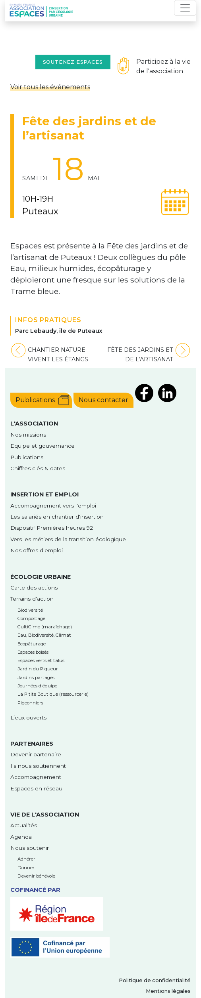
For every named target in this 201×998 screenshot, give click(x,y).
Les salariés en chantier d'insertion (57, 516)
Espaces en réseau (36, 788)
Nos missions (28, 434)
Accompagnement (35, 777)
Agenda (21, 837)
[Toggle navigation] (185, 8)
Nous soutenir (29, 848)
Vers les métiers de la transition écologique (68, 539)
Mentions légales (168, 991)
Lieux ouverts (28, 717)
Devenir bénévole (36, 876)
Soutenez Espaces (73, 62)
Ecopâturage (31, 644)
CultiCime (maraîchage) (44, 627)
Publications (35, 400)
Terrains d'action (32, 598)
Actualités (23, 825)
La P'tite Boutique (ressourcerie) (53, 694)
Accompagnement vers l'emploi (53, 505)
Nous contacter (103, 400)
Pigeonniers (30, 703)
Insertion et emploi (44, 494)
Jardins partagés (35, 677)
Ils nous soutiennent (38, 766)
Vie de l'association (44, 814)
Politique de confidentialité (155, 980)
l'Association (34, 423)
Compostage (31, 618)
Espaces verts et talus (40, 660)
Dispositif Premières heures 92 (51, 528)
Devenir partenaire (35, 754)
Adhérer (26, 859)
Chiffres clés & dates (37, 468)
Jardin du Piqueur (37, 669)
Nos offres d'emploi (36, 550)
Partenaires (31, 743)
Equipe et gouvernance (42, 446)
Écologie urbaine (40, 576)
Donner (26, 867)
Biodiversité (30, 610)
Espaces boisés (32, 652)
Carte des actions (34, 587)
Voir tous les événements (50, 87)
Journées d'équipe (37, 686)
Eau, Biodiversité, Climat (44, 635)
